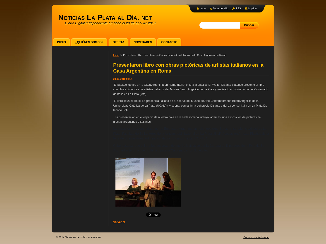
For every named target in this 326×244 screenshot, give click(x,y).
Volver (117, 222)
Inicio (116, 55)
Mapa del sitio (220, 8)
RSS (238, 8)
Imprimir (252, 8)
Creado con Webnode (256, 237)
